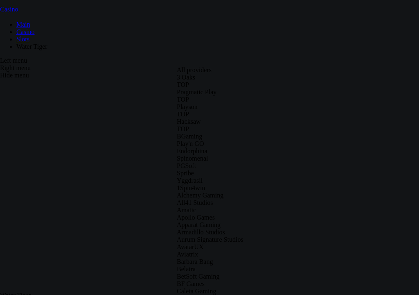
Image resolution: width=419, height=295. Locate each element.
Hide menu (14, 75)
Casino (9, 9)
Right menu (15, 67)
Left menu (13, 60)
